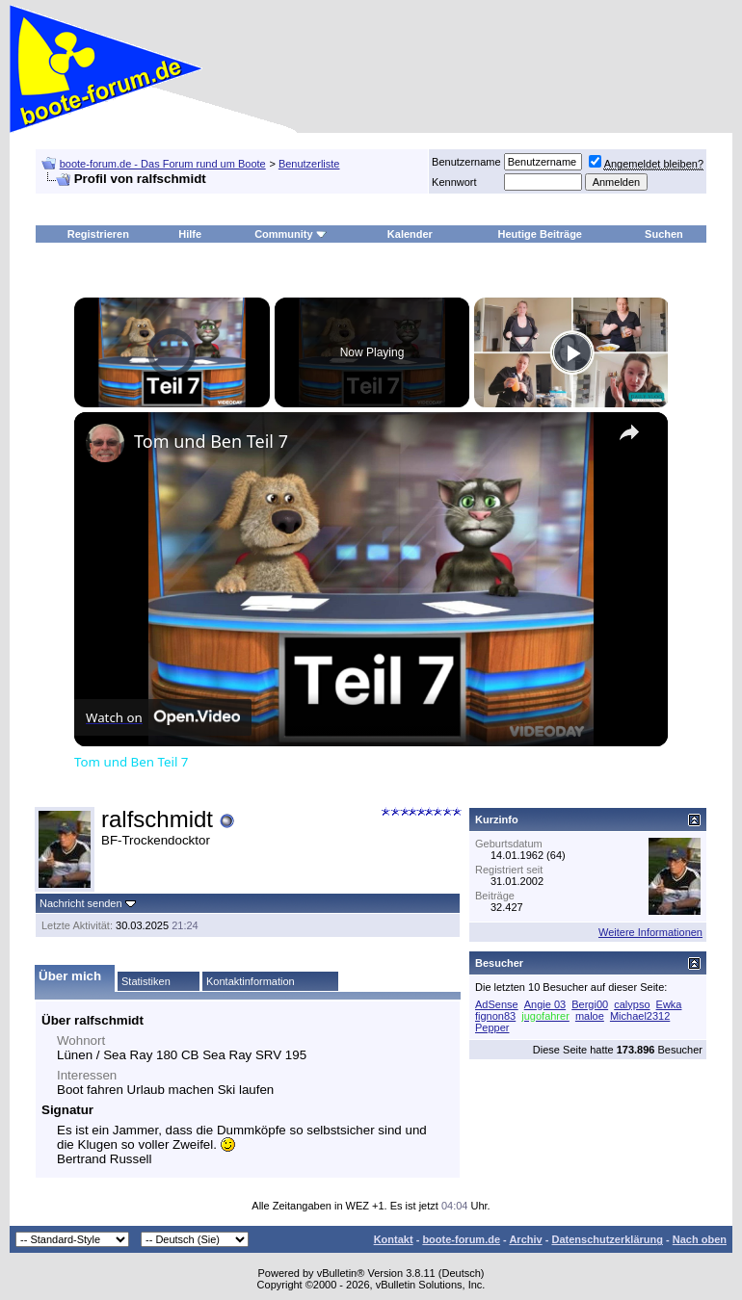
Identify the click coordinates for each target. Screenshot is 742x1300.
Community (290, 234)
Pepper (492, 1027)
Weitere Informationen (650, 932)
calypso (631, 1004)
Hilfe (189, 234)
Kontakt (393, 1239)
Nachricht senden (81, 903)
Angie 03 (545, 1004)
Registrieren (98, 234)
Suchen (664, 234)
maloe (589, 1016)
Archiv (525, 1239)
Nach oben (700, 1239)
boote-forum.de (461, 1239)
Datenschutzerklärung (607, 1239)
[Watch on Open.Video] (163, 717)
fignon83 (495, 1016)
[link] (105, 443)
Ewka (669, 1004)
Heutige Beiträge (540, 234)
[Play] (572, 352)
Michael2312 (640, 1016)
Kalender (410, 234)
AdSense (496, 1004)
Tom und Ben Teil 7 (211, 441)
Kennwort (454, 182)
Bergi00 (589, 1004)
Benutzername (466, 162)
